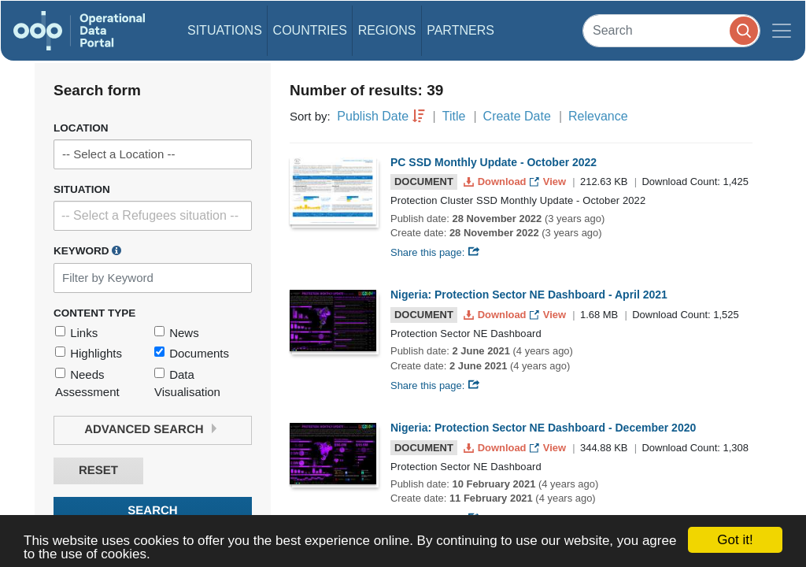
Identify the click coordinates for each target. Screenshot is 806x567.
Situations (224, 30)
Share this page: (435, 252)
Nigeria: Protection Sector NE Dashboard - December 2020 (543, 427)
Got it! (734, 539)
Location (81, 128)
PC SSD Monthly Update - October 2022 (493, 162)
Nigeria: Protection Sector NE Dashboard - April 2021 (528, 294)
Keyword (87, 250)
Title (454, 116)
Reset (98, 470)
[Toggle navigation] (781, 30)
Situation (82, 189)
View (549, 181)
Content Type (94, 313)
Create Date (517, 116)
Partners (460, 30)
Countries (310, 30)
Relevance (598, 116)
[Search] (671, 30)
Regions (387, 30)
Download (496, 181)
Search (152, 510)
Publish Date (373, 116)
